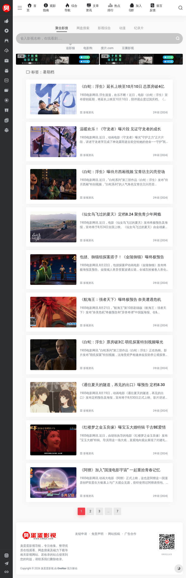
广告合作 (130, 533)
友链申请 (81, 533)
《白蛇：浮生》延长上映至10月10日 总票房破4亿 (122, 86)
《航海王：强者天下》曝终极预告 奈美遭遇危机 (120, 299)
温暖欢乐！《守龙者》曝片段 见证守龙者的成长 (120, 129)
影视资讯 (88, 112)
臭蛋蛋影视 (47, 568)
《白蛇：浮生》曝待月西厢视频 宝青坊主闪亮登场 (122, 171)
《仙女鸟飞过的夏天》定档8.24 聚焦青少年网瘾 (120, 214)
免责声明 (97, 533)
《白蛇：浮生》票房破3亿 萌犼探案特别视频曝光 (121, 342)
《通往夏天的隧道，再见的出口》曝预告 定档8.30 (122, 384)
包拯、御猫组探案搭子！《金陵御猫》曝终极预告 (122, 257)
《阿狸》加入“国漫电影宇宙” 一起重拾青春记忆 (120, 470)
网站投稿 (114, 533)
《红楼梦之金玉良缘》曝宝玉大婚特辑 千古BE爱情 (123, 427)
